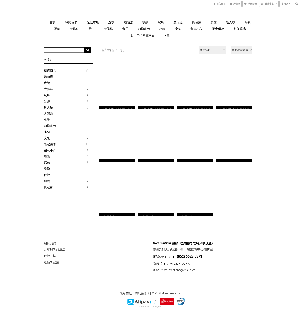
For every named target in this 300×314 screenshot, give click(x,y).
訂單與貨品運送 (54, 249)
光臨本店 (93, 22)
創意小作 (196, 29)
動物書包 (144, 29)
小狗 (162, 29)
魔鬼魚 (178, 22)
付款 (167, 35)
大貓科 (74, 29)
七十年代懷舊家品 (142, 35)
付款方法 (50, 256)
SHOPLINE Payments (154, 307)
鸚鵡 (145, 22)
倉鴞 (47, 83)
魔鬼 (178, 29)
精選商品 (50, 70)
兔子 (125, 29)
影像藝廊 (240, 29)
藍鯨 (213, 22)
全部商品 (108, 50)
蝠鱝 (47, 162)
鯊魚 (161, 22)
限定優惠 (218, 29)
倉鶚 (111, 22)
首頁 (53, 22)
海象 (248, 22)
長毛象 (196, 22)
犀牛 (91, 29)
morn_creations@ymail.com (178, 270)
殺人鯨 (230, 22)
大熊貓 (108, 29)
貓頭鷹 (128, 22)
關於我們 (71, 22)
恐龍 (57, 29)
